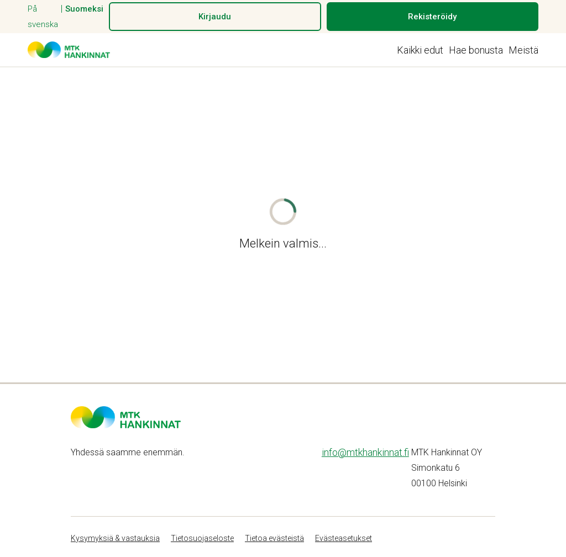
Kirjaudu (214, 17)
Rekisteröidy (432, 17)
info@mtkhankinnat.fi (365, 452)
